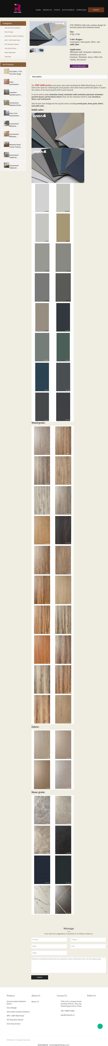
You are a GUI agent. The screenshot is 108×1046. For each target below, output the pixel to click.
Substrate (8, 56)
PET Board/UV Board (12, 44)
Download (81, 10)
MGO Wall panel (10, 52)
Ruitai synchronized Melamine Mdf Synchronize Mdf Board (15, 83)
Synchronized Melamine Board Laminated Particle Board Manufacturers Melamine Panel (15, 104)
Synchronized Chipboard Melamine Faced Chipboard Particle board (15, 167)
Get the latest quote (79, 66)
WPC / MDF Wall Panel (12, 40)
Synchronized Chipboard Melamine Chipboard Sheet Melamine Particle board (15, 156)
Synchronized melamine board (16, 1002)
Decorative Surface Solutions (14, 36)
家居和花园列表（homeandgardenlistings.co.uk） (54, 1045)
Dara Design (9, 32)
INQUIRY (96, 10)
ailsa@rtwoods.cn (68, 1015)
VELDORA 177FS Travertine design (15, 73)
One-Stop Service (10, 48)
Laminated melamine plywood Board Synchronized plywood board (15, 94)
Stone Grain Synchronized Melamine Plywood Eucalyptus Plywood (13, 114)
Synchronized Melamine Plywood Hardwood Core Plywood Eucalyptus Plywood (14, 135)
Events (57, 10)
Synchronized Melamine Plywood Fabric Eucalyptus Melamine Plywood (14, 125)
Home (38, 10)
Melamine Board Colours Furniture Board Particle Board (15, 146)
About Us (35, 1001)
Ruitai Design (68, 10)
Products (47, 10)
